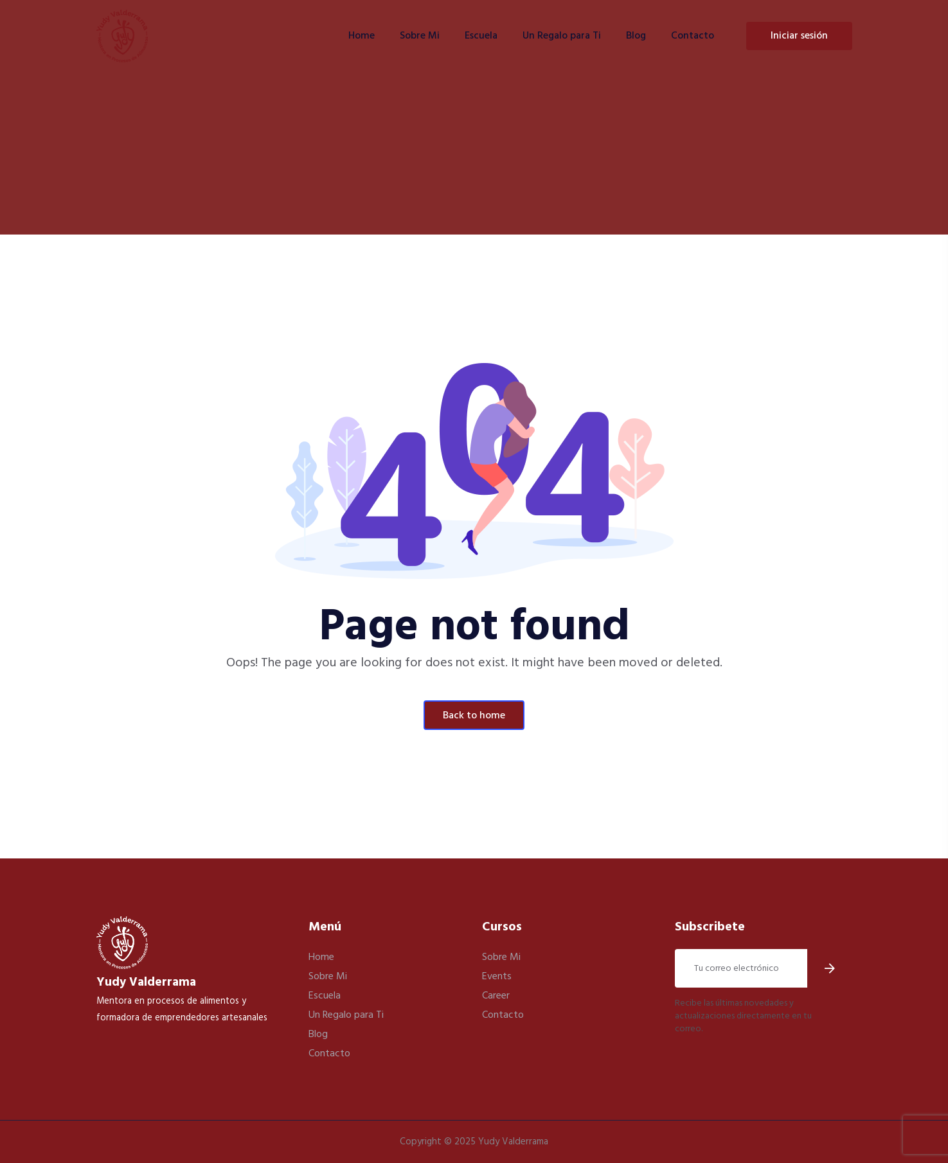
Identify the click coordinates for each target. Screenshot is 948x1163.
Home (361, 36)
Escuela (481, 36)
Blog (636, 36)
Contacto (692, 36)
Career (496, 996)
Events (497, 976)
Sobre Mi (420, 36)
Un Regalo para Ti (562, 36)
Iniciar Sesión (799, 36)
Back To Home (474, 715)
